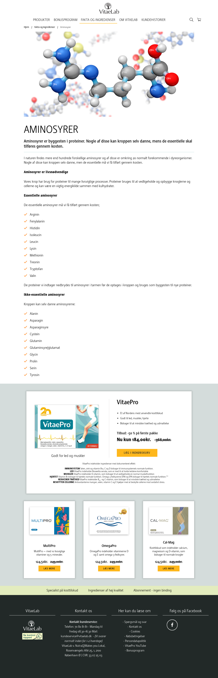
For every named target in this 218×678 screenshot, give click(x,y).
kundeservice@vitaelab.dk (76, 636)
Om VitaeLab (128, 20)
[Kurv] (199, 19)
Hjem (26, 27)
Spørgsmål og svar (135, 621)
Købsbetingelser (135, 636)
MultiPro (49, 545)
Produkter (43, 20)
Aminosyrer (65, 27)
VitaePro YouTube (135, 645)
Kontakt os (135, 626)
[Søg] (191, 20)
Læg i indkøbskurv (138, 452)
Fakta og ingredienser (99, 20)
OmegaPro (109, 545)
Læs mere (49, 568)
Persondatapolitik (135, 640)
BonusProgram (66, 20)
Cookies (135, 631)
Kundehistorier (153, 20)
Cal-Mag (168, 542)
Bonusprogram (135, 650)
